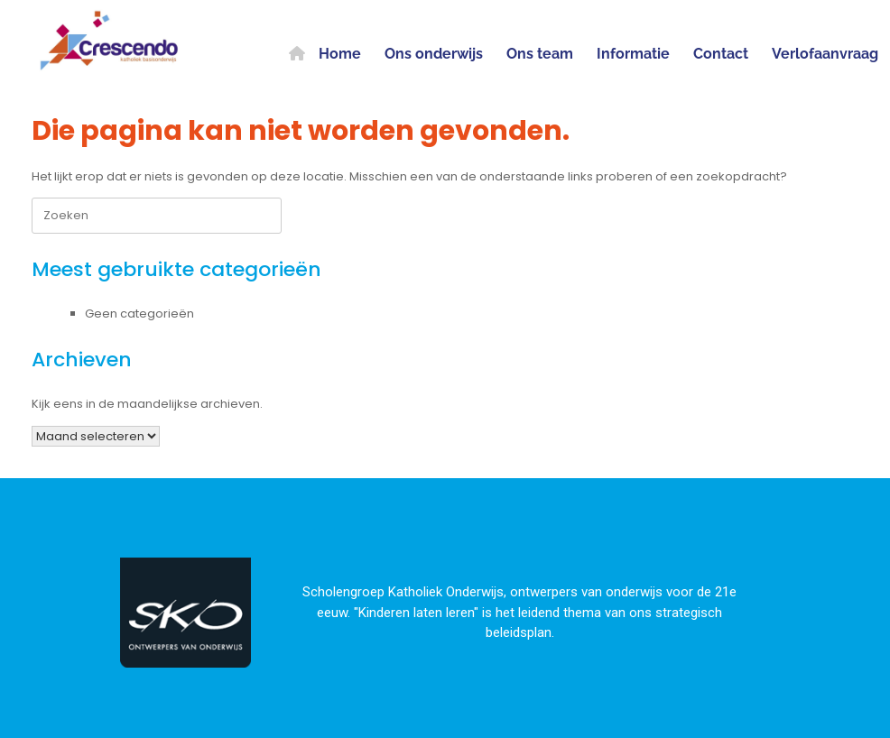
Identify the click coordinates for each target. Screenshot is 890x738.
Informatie (633, 53)
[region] (445, 608)
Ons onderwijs (434, 53)
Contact (720, 53)
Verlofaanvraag (825, 53)
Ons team (539, 53)
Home (325, 53)
